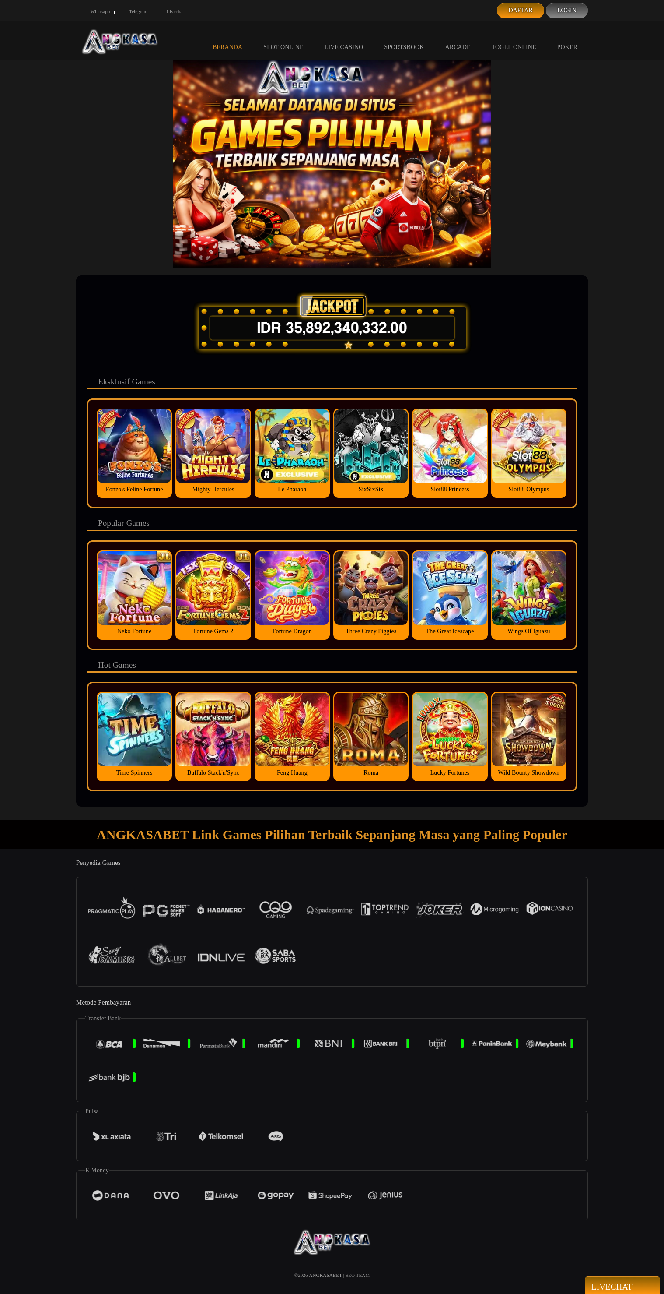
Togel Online (514, 40)
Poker (567, 40)
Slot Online (283, 40)
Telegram (133, 11)
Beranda (227, 40)
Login (567, 10)
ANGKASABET (325, 1275)
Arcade (458, 40)
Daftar (520, 10)
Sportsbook (404, 40)
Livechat (170, 11)
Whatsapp (95, 11)
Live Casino (344, 40)
